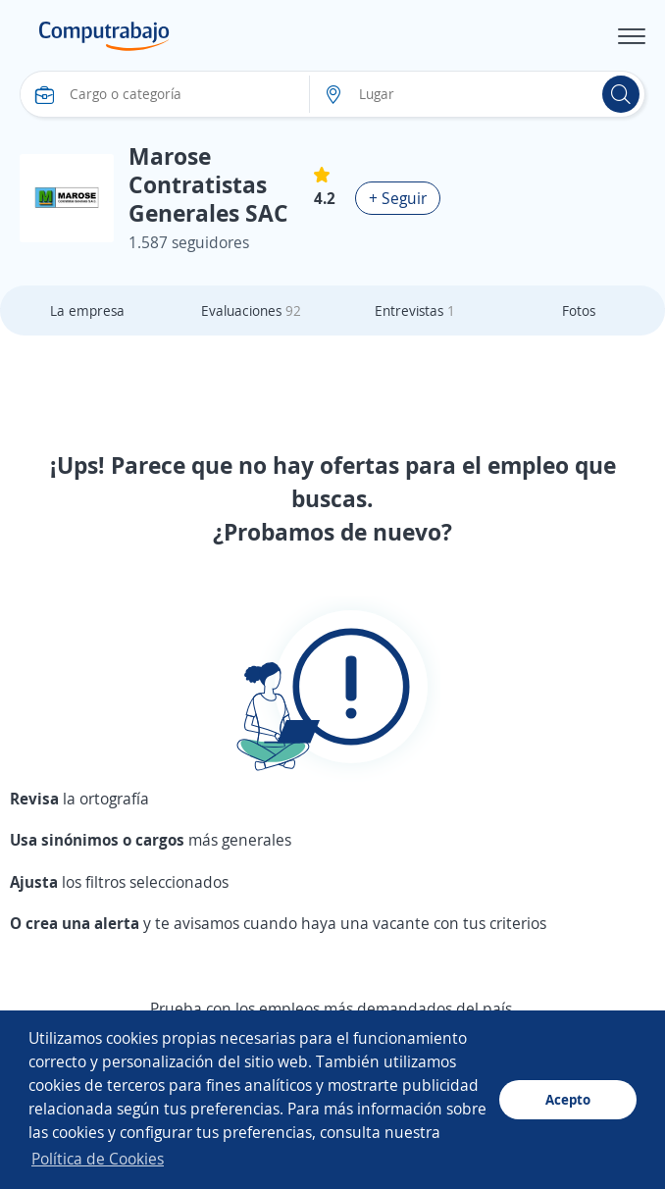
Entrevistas (415, 310)
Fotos (578, 310)
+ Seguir (398, 198)
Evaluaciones (251, 310)
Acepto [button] (567, 1099)
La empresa (87, 310)
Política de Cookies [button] (97, 1158)
